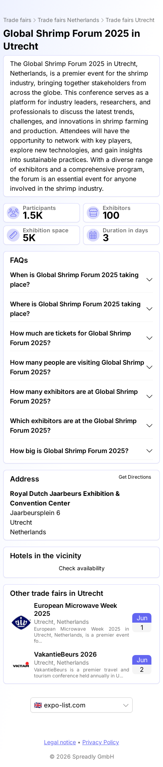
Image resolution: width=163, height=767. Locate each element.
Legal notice (60, 742)
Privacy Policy (100, 742)
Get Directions (135, 477)
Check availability (82, 568)
